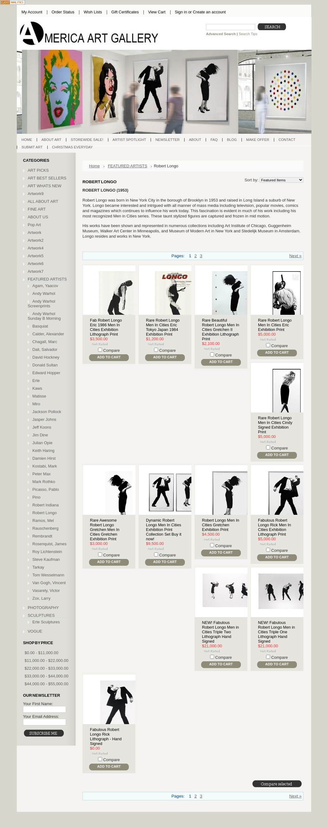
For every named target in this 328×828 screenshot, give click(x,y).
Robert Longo (44, 512)
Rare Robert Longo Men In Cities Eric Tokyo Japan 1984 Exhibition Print (163, 327)
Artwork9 (36, 193)
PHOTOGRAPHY (43, 607)
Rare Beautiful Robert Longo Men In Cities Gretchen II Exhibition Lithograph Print (220, 329)
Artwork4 (36, 248)
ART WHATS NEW (44, 186)
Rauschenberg (45, 528)
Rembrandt (42, 536)
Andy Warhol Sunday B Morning (44, 316)
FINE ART (37, 209)
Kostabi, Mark (44, 466)
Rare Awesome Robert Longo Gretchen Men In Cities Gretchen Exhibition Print (104, 529)
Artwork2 (36, 240)
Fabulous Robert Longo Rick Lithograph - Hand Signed (106, 736)
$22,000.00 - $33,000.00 (46, 668)
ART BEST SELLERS (47, 178)
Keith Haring (43, 450)
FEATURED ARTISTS (47, 279)
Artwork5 (36, 256)
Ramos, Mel (43, 520)
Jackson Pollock (46, 411)
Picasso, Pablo (45, 489)
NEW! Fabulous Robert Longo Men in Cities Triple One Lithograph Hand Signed (276, 632)
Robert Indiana (45, 505)
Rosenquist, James (49, 544)
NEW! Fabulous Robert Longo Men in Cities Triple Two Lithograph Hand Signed (220, 632)
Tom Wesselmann (48, 575)
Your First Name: (38, 703)
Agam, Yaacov (45, 285)
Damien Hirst (44, 458)
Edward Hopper (46, 372)
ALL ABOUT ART (43, 201)
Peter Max (41, 474)
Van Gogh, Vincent (49, 582)
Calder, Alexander (48, 334)
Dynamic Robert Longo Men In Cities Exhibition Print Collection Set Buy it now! (163, 529)
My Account (31, 12)
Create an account (209, 12)
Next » (295, 256)
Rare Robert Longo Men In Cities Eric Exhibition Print (275, 325)
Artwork (34, 232)
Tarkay (38, 567)
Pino (36, 497)
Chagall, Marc (44, 341)
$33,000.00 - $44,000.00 (46, 676)
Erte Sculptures (46, 622)
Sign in (181, 12)
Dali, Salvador (44, 349)
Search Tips (248, 34)
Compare (111, 350)
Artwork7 (36, 271)
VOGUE (35, 631)
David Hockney (45, 357)
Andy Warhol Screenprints (41, 303)
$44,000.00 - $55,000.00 (46, 683)
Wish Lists (93, 12)
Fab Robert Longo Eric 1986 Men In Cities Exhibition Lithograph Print (106, 327)
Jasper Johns (44, 419)
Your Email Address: (41, 716)
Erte (36, 380)
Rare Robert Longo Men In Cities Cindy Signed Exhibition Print (275, 425)
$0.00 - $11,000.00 (41, 652)
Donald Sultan (45, 365)
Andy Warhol (43, 293)
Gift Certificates (125, 12)
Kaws (37, 388)
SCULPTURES (41, 615)
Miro (36, 404)
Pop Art (34, 224)
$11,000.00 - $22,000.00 (46, 660)
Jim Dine (40, 435)
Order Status (63, 12)
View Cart (157, 12)
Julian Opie (42, 442)
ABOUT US (38, 217)
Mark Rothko (43, 481)
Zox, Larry (41, 598)
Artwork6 (36, 263)
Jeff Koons (41, 427)
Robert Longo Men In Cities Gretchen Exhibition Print (220, 525)
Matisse (39, 396)
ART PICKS (38, 170)
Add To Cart (108, 357)
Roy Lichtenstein (47, 551)
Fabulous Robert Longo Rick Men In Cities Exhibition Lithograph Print (274, 527)
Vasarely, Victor (46, 590)
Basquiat (40, 326)
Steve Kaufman (46, 559)
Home (94, 166)
